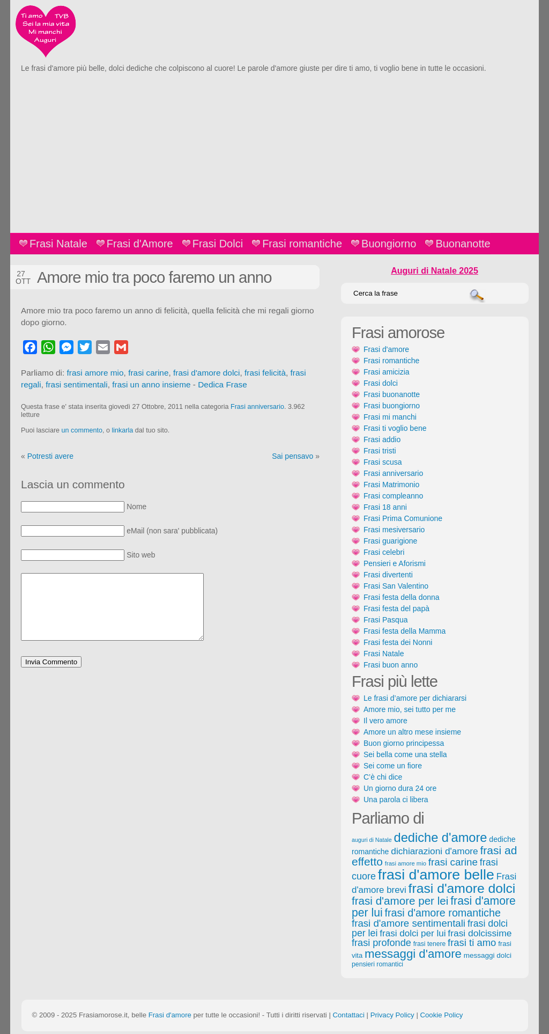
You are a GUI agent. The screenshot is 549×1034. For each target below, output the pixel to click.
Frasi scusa (382, 462)
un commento (82, 430)
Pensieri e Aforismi (394, 563)
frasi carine (148, 372)
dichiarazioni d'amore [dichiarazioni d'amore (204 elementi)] (434, 851)
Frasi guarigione (390, 541)
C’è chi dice (382, 777)
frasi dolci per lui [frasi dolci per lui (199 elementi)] (413, 933)
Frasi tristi (379, 450)
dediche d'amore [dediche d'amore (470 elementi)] (440, 838)
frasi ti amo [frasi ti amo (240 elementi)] (472, 942)
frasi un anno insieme (151, 384)
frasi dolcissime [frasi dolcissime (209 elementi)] (479, 933)
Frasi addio (381, 439)
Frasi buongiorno (391, 405)
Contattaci (348, 1015)
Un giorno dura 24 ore (399, 788)
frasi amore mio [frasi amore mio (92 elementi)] (405, 863)
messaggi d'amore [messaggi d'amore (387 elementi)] (413, 953)
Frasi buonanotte (391, 394)
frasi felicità (265, 372)
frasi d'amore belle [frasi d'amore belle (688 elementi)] (436, 875)
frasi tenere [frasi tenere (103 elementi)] (429, 944)
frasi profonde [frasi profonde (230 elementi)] (381, 942)
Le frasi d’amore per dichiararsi (414, 698)
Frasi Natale (58, 244)
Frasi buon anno (390, 665)
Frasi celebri (383, 552)
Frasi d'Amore (140, 244)
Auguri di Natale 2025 (434, 270)
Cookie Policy (441, 1015)
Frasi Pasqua (385, 619)
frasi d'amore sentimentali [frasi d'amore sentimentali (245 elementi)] (408, 923)
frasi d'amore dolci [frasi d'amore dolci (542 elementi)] (462, 888)
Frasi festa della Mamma (404, 631)
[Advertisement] (274, 152)
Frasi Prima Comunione (402, 518)
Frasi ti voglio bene (395, 428)
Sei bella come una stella (405, 754)
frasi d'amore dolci (206, 372)
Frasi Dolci (217, 244)
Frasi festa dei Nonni (397, 642)
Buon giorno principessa (403, 743)
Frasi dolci (380, 383)
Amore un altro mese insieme (412, 732)
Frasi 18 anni (385, 507)
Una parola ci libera (395, 799)
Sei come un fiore (392, 765)
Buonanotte (462, 244)
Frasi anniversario (257, 406)
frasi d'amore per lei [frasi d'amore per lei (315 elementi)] (400, 900)
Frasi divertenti (388, 574)
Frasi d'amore (386, 349)
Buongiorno (388, 244)
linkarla (122, 430)
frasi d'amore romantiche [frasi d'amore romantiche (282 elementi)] (442, 913)
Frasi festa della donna (401, 597)
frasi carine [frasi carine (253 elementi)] (453, 862)
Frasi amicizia (386, 372)
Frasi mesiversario (394, 529)
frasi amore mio (95, 372)
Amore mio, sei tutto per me (409, 709)
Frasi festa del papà (396, 608)
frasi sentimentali (76, 384)
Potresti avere (50, 456)
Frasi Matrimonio (391, 484)
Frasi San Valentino (395, 586)
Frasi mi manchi (390, 417)
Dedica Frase (222, 384)
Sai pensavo (292, 456)
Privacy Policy (392, 1015)
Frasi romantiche (302, 244)
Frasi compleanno (393, 496)
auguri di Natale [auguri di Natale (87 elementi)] (372, 840)
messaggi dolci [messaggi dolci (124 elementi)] (487, 955)
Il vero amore (385, 720)
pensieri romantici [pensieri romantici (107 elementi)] (377, 964)
